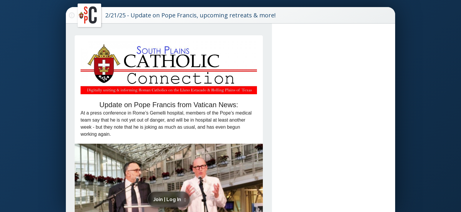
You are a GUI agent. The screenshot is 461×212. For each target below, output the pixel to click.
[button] (170, 199)
